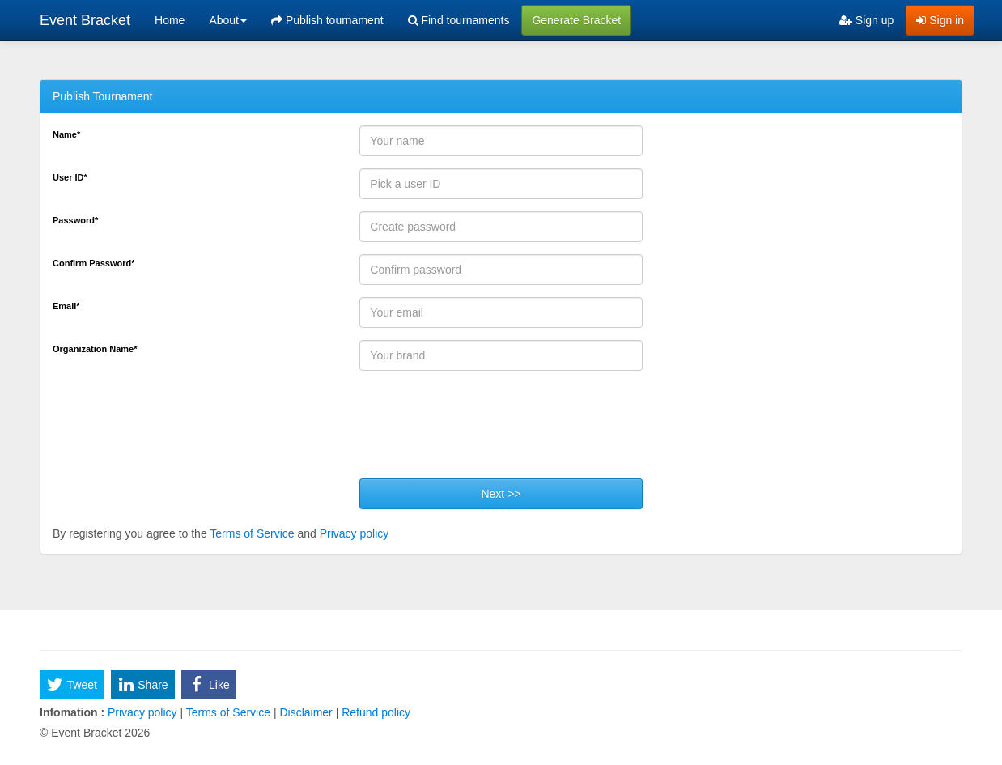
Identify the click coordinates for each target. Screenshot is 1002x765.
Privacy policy (354, 533)
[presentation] (482, 430)
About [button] (228, 20)
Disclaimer (306, 712)
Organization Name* (95, 349)
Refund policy (374, 712)
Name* (66, 134)
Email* (66, 306)
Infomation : (72, 712)
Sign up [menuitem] (866, 20)
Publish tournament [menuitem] (327, 20)
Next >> (500, 493)
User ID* (70, 177)
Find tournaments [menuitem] (459, 20)
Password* (75, 220)
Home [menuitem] (170, 20)
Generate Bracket (576, 20)
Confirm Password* (93, 263)
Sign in (940, 20)
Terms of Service (252, 533)
